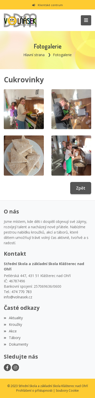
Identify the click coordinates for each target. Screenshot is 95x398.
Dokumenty (16, 344)
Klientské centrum (47, 5)
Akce (10, 331)
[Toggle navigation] (86, 20)
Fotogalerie (62, 54)
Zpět (80, 188)
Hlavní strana (34, 54)
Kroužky (13, 324)
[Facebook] (7, 367)
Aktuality (13, 317)
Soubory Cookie (67, 390)
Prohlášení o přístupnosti (34, 390)
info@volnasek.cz (18, 297)
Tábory (12, 337)
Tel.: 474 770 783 (18, 291)
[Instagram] (15, 367)
